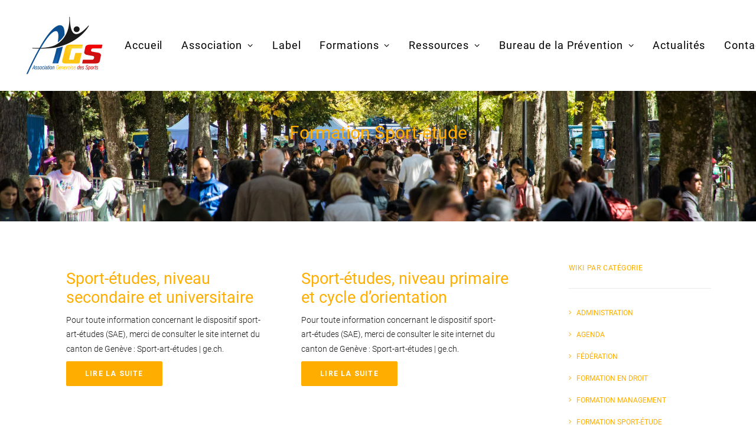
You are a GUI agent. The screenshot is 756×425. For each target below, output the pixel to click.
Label (286, 45)
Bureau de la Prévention (566, 45)
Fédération (597, 356)
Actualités (679, 45)
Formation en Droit (612, 378)
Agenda (590, 335)
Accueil (143, 45)
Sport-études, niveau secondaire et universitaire (159, 288)
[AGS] (64, 45)
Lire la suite (114, 374)
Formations (355, 45)
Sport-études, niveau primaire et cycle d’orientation (405, 288)
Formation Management (621, 400)
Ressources (444, 45)
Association (217, 45)
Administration (604, 313)
